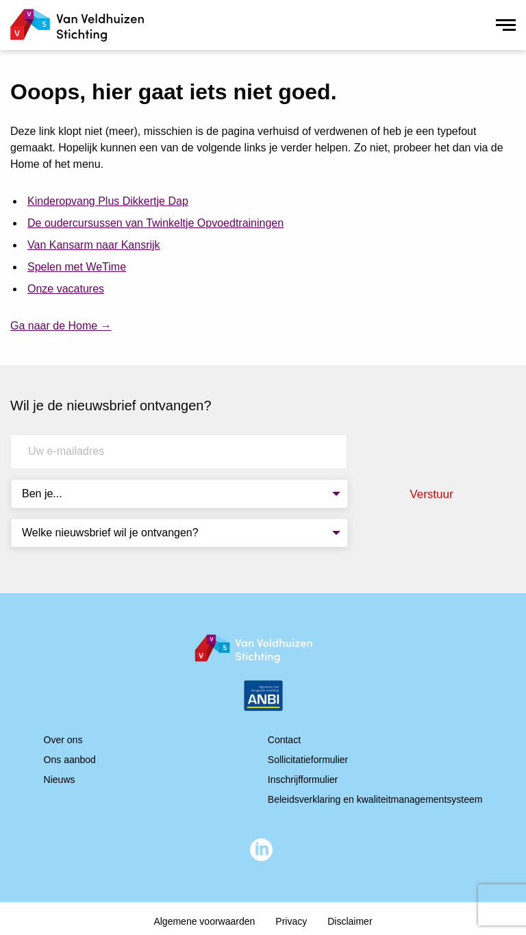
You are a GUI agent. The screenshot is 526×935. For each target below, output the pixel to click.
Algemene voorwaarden (204, 921)
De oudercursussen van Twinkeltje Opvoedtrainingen (155, 223)
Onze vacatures (65, 289)
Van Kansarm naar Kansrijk (93, 245)
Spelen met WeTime (76, 267)
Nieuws (59, 779)
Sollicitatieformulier (308, 759)
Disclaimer (349, 921)
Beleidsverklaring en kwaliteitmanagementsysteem (375, 799)
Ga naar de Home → (61, 326)
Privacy (291, 921)
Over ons (63, 739)
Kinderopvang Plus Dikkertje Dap (107, 201)
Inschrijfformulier (303, 779)
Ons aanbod (70, 759)
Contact (284, 739)
